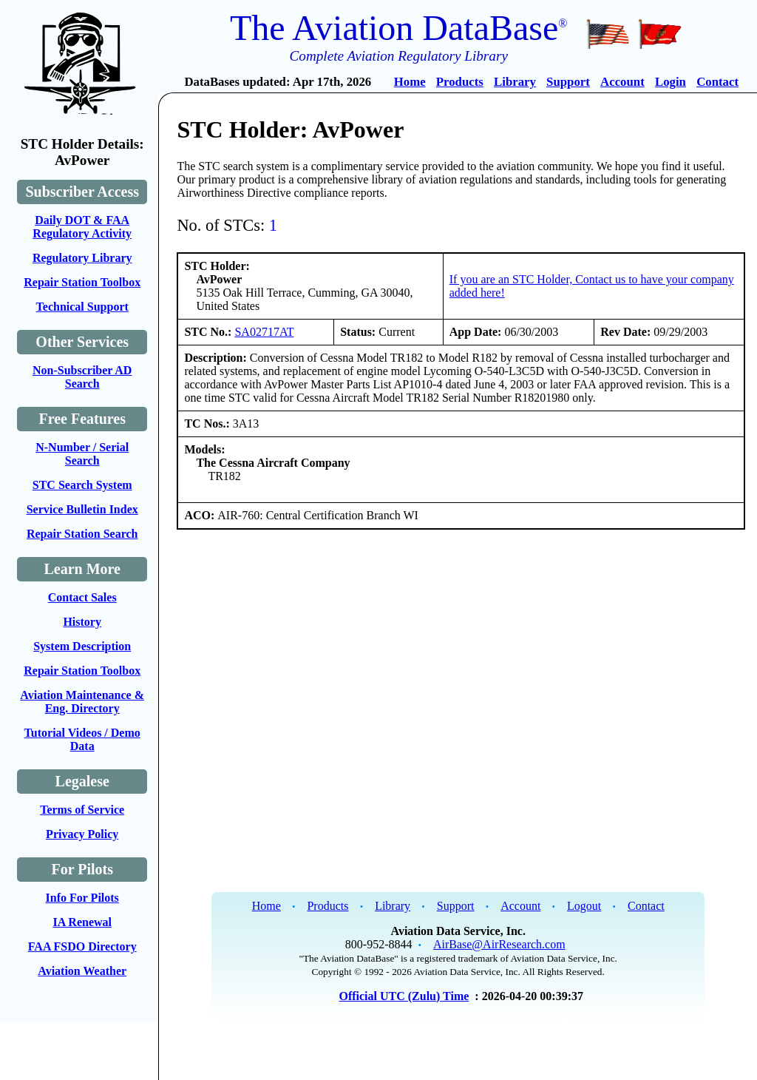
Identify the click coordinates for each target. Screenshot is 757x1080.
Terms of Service (82, 809)
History (82, 621)
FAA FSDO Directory (82, 946)
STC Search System (82, 485)
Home (410, 82)
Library (515, 82)
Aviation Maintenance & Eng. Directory (82, 702)
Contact (717, 82)
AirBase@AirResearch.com (499, 944)
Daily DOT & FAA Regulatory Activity (82, 227)
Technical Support (82, 306)
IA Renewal (82, 922)
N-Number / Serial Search (82, 454)
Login (670, 82)
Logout (584, 906)
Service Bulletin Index (82, 509)
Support (568, 82)
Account (622, 82)
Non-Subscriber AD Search (82, 377)
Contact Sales (82, 597)
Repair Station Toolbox (82, 282)
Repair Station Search (82, 533)
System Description (82, 646)
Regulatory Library (82, 258)
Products (459, 82)
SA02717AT (263, 331)
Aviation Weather (82, 971)
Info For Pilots (82, 897)
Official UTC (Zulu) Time (404, 996)
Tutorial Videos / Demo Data (82, 739)
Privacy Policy (82, 834)
